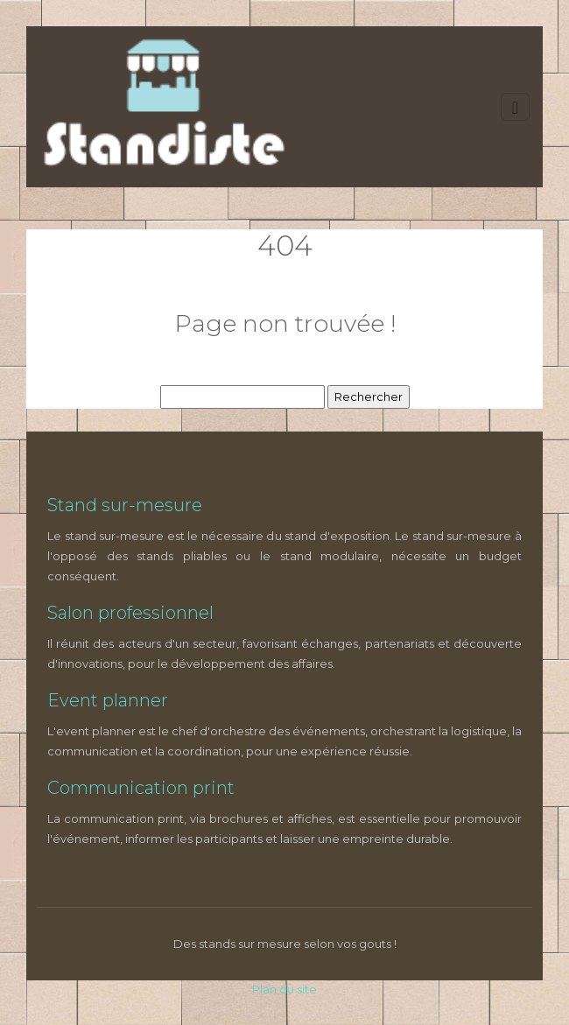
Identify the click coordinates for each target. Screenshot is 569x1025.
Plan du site (284, 989)
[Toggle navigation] (515, 107)
